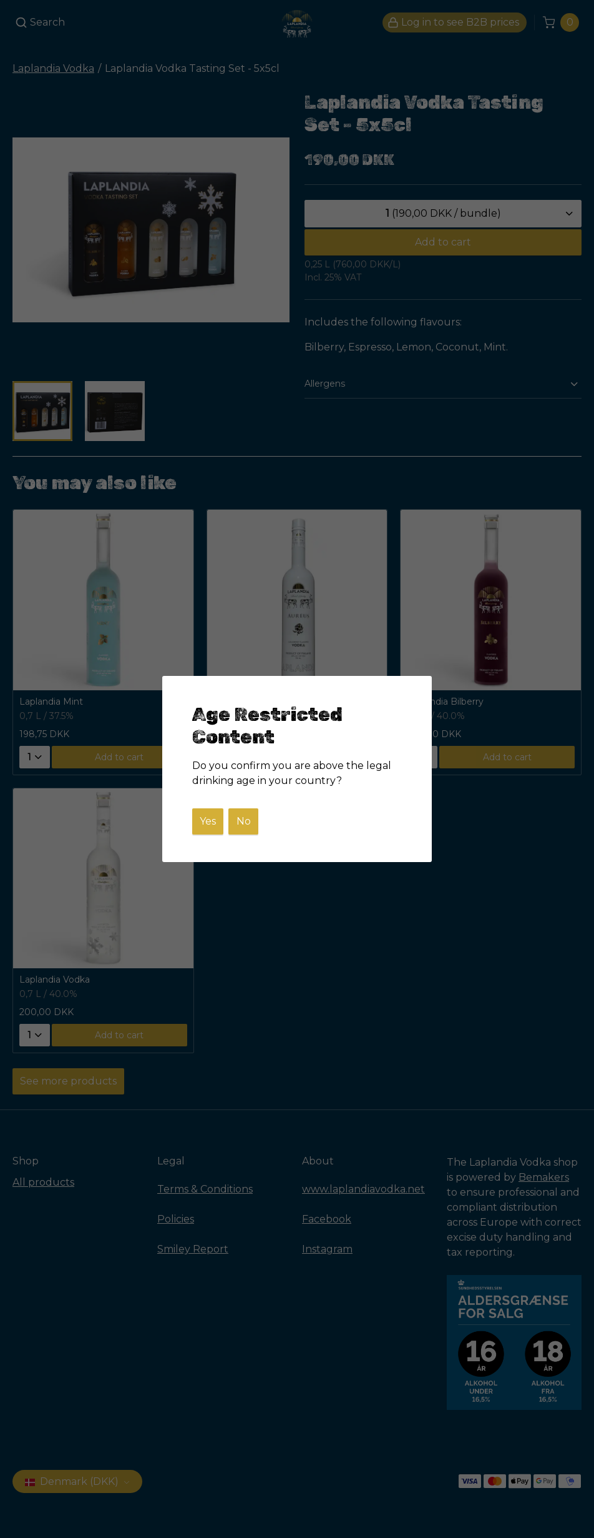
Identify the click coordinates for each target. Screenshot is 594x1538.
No (243, 821)
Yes (208, 821)
